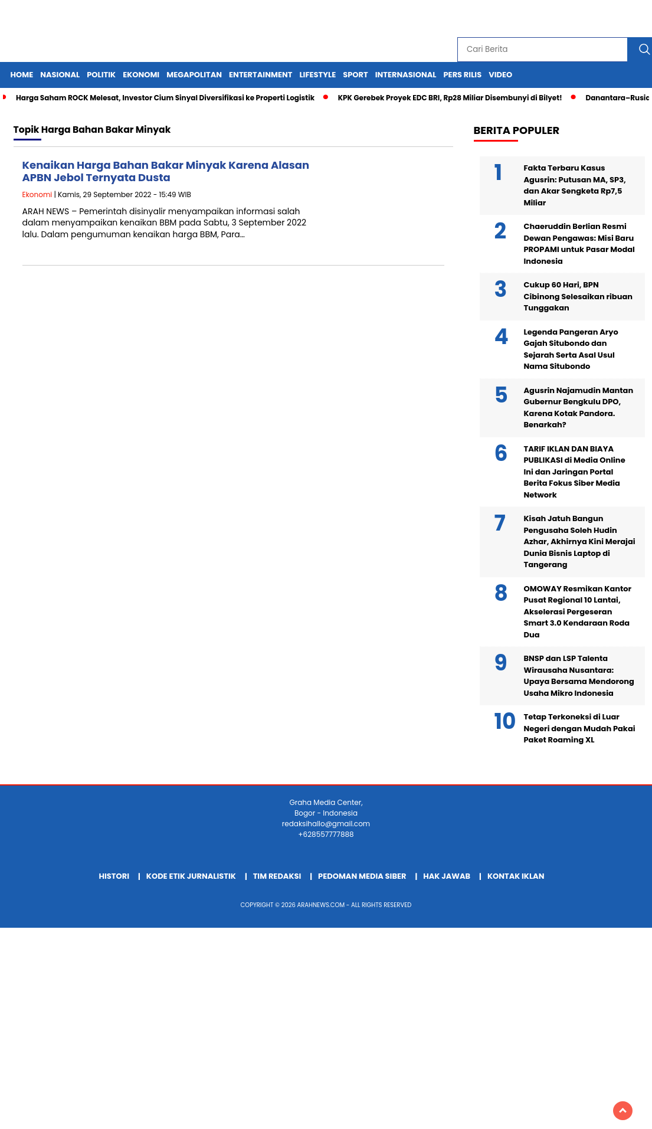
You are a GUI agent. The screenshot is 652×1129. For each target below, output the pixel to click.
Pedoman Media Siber (362, 876)
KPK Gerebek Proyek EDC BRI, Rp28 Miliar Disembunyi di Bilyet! (450, 98)
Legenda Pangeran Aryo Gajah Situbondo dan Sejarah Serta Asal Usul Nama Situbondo (571, 349)
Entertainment (260, 74)
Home (22, 74)
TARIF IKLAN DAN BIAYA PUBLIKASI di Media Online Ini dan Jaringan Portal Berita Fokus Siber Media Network (574, 471)
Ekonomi (141, 74)
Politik (101, 74)
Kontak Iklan (516, 876)
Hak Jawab (446, 876)
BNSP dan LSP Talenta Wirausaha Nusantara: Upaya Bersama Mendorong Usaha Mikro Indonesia (579, 676)
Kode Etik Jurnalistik (191, 876)
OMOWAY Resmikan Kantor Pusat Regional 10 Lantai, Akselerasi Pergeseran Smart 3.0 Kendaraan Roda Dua (578, 611)
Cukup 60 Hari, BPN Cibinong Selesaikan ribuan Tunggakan (578, 296)
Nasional (60, 74)
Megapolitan (194, 74)
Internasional (406, 74)
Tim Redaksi (277, 876)
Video (500, 74)
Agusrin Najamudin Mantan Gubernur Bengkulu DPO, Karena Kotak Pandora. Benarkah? (579, 408)
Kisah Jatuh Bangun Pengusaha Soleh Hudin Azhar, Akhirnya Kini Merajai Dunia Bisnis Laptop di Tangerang (579, 541)
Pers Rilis (462, 74)
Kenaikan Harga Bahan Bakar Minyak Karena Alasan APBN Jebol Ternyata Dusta (166, 171)
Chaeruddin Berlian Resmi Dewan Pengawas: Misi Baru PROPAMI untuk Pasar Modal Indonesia (579, 244)
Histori (114, 876)
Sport (355, 74)
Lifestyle (317, 74)
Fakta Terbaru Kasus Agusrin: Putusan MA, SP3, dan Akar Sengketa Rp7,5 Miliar (575, 185)
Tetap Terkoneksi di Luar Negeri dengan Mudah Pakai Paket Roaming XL (579, 728)
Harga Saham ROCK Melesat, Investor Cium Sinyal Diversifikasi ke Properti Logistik (165, 98)
